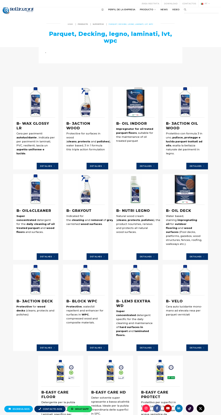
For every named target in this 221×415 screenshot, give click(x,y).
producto (139, 12)
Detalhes (35, 177)
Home (70, 24)
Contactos (189, 3)
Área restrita (150, 3)
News (154, 12)
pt (204, 3)
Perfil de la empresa (112, 12)
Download (171, 3)
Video (166, 12)
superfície (98, 24)
